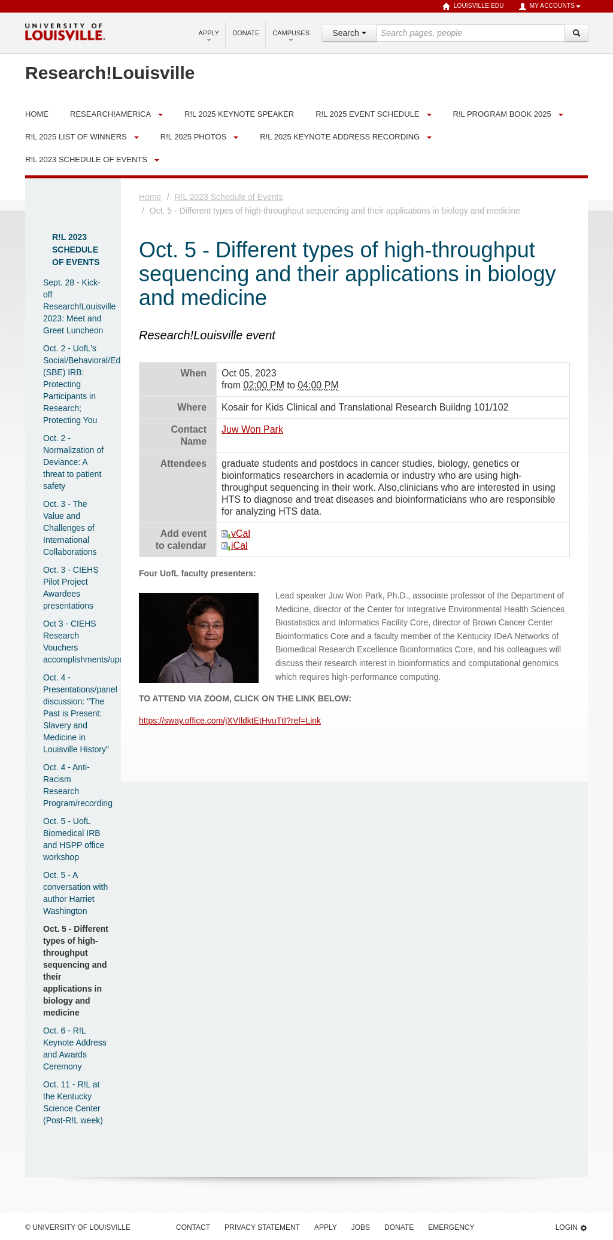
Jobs (360, 1227)
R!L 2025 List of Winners (76, 136)
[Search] (576, 33)
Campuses (290, 35)
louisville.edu (473, 6)
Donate (245, 33)
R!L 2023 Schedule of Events (86, 159)
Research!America (110, 114)
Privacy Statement (262, 1227)
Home (150, 197)
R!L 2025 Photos (193, 136)
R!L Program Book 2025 (502, 114)
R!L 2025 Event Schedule (367, 114)
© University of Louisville (78, 1227)
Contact (193, 1227)
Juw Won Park (252, 429)
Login (572, 1227)
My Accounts (549, 6)
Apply (209, 35)
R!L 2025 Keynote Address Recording (340, 136)
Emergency (451, 1227)
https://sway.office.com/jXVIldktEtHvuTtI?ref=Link (230, 720)
